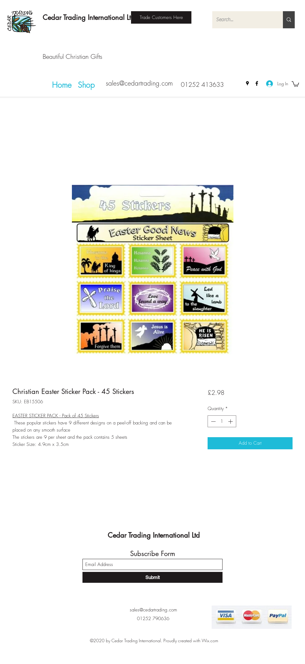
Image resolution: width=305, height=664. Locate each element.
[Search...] (243, 19)
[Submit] (152, 577)
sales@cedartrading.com (139, 83)
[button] (295, 84)
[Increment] (231, 421)
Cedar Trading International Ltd (89, 17)
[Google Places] (247, 83)
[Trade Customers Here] (161, 17)
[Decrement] (213, 421)
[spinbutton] (222, 421)
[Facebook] (257, 83)
